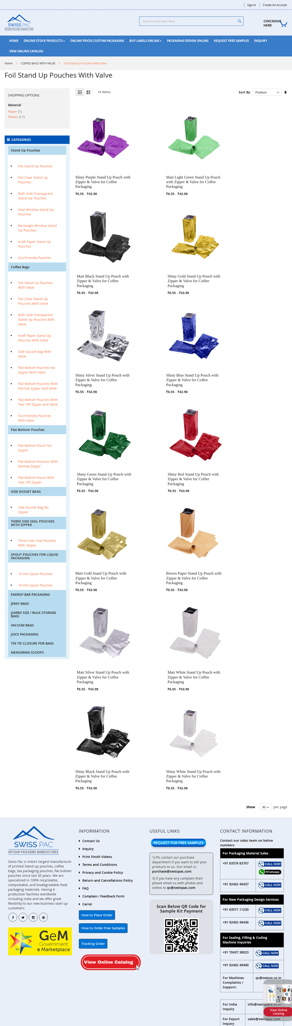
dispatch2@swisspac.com (247, 930)
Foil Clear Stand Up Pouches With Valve (33, 301)
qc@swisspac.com (181, 749)
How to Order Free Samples (103, 790)
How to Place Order (96, 777)
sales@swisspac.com (264, 881)
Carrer (87, 766)
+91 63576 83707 (236, 725)
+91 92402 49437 (236, 746)
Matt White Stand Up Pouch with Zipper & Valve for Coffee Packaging (262, 357)
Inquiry (88, 710)
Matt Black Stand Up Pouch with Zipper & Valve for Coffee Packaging (208, 174)
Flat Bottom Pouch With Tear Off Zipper (36, 479)
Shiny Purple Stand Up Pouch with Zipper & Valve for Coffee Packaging (100, 174)
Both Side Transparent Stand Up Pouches (35, 195)
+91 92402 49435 (99, 993)
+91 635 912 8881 (240, 914)
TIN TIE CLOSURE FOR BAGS (32, 643)
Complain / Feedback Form (103, 758)
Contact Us (91, 703)
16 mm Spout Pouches (35, 585)
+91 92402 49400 (236, 827)
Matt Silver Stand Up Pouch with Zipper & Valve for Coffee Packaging (208, 357)
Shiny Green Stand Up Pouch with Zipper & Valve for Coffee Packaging (208, 266)
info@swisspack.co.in (264, 866)
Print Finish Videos (97, 718)
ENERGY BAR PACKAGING (30, 594)
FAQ (85, 750)
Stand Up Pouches (25, 150)
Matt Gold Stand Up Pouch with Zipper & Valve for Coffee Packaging (100, 357)
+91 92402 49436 (236, 784)
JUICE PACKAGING (24, 634)
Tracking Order (93, 805)
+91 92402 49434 (237, 1002)
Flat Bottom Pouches (28, 429)
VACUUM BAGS (22, 625)
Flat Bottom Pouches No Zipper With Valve (36, 369)
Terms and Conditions (99, 726)
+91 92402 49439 (169, 988)
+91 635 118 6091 (240, 925)
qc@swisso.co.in (268, 839)
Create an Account (275, 5)
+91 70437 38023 (236, 814)
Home (9, 63)
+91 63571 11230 (236, 771)
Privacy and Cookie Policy (102, 734)
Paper (15, 111)
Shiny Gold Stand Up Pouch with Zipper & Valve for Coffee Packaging (262, 174)
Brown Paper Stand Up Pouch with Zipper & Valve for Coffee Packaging (154, 357)
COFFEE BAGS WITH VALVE (38, 63)
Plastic (16, 117)
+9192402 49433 (30, 998)
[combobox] (191, 21)
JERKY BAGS (20, 603)
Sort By (244, 92)
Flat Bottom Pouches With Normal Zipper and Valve (38, 386)
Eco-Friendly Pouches (34, 257)
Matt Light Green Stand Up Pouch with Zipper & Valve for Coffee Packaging (153, 174)
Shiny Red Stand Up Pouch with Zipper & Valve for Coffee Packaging (262, 266)
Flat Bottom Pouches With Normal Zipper (38, 463)
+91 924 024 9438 (239, 909)
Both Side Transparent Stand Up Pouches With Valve (36, 319)
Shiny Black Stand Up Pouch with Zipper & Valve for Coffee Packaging (100, 449)
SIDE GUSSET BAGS (26, 491)
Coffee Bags (20, 267)
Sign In (251, 5)
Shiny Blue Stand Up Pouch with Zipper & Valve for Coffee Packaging (154, 266)
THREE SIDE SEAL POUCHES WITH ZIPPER (33, 523)
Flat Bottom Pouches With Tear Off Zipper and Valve (38, 402)
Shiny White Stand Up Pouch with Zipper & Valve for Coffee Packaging (154, 449)
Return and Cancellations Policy (107, 742)
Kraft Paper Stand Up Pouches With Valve (34, 337)
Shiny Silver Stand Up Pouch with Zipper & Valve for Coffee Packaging (100, 266)
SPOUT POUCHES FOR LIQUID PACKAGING (34, 556)
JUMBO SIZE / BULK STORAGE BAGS (33, 614)
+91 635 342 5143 (240, 919)
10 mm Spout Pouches (35, 574)
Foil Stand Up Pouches (35, 166)
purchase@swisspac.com (171, 733)
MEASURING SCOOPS (27, 652)
